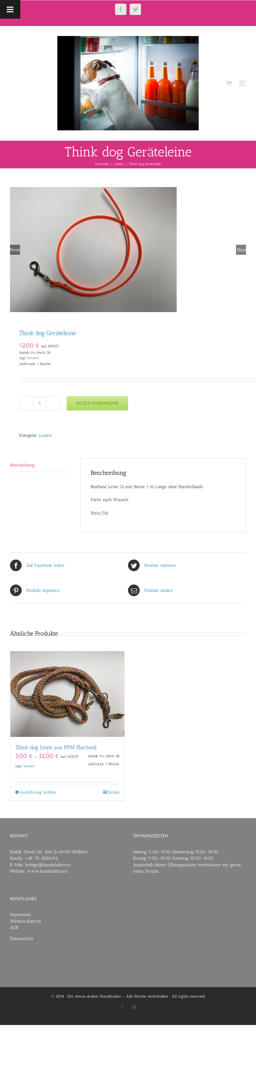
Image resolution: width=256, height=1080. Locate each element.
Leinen (45, 435)
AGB (14, 927)
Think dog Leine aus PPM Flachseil (56, 747)
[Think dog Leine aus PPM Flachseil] (67, 694)
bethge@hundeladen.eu (48, 864)
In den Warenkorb (97, 403)
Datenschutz (21, 938)
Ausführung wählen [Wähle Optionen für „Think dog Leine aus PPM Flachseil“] (38, 792)
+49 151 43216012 (41, 858)
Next (241, 249)
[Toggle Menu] (10, 9)
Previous (15, 249)
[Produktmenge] (39, 403)
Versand (33, 358)
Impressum (20, 914)
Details (113, 792)
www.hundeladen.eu (47, 871)
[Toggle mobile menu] (242, 83)
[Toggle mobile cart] (229, 83)
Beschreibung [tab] (22, 464)
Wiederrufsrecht (25, 921)
